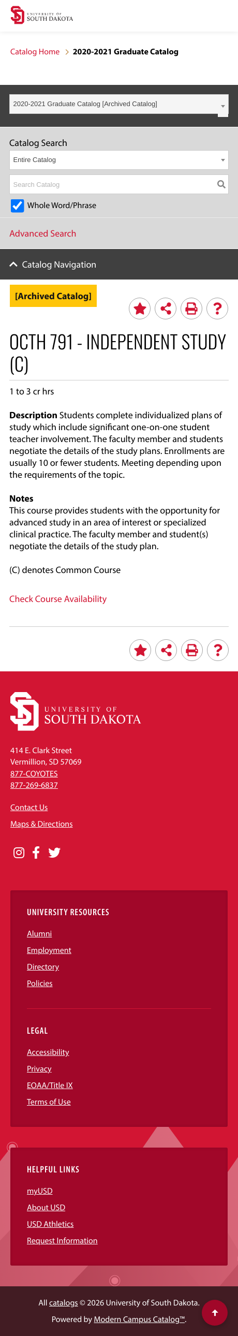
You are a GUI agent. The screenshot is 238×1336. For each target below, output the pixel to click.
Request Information (62, 1241)
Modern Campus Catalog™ (139, 1319)
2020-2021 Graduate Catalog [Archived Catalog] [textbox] (85, 104)
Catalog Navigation (59, 264)
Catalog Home (35, 52)
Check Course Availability (58, 599)
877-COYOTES (34, 774)
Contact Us (29, 807)
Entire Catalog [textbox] (34, 160)
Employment (49, 950)
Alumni (39, 934)
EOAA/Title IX (50, 1085)
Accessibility (48, 1052)
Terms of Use (49, 1102)
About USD (46, 1207)
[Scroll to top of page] (215, 1313)
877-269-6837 (34, 785)
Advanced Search (43, 233)
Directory (43, 967)
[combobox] (119, 104)
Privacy (39, 1069)
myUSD (40, 1191)
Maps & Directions (41, 824)
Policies (40, 983)
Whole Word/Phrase (61, 205)
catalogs (63, 1303)
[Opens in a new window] (18, 853)
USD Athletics (50, 1224)
